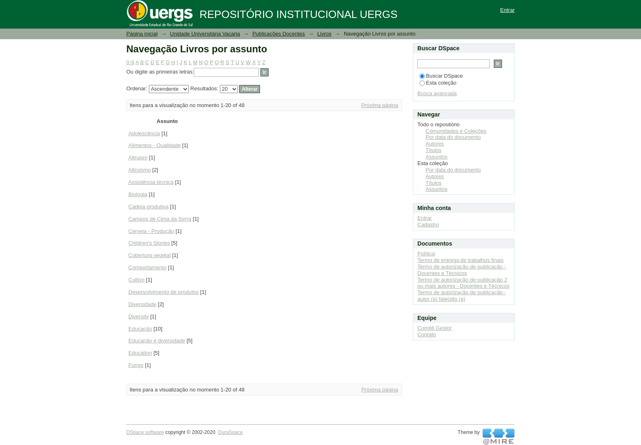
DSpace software (145, 432)
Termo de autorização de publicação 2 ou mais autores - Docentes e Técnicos (463, 283)
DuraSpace (230, 432)
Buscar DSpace (441, 76)
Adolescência (144, 133)
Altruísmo (139, 170)
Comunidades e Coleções (456, 131)
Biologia (137, 194)
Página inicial (142, 34)
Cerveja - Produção (151, 231)
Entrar (507, 10)
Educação (140, 329)
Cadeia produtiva (148, 206)
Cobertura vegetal (149, 255)
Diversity (138, 316)
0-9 (130, 62)
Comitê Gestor (434, 328)
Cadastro (428, 224)
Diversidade (142, 304)
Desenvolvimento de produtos (163, 292)
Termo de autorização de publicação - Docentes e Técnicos (461, 270)
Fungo (135, 365)
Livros (324, 34)
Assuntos (436, 157)
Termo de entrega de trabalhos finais (460, 260)
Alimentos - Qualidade (154, 145)
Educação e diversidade (156, 341)
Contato (426, 334)
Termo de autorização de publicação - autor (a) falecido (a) (461, 295)
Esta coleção (437, 83)
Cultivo (136, 280)
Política (426, 253)
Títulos (434, 150)
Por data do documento (453, 137)
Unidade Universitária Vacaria (205, 34)
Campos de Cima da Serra (159, 219)
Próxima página (379, 105)
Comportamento (147, 267)
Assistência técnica (151, 182)
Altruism (138, 157)
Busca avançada (437, 93)
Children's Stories (149, 243)
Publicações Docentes (278, 34)
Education (140, 353)
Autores (435, 144)
